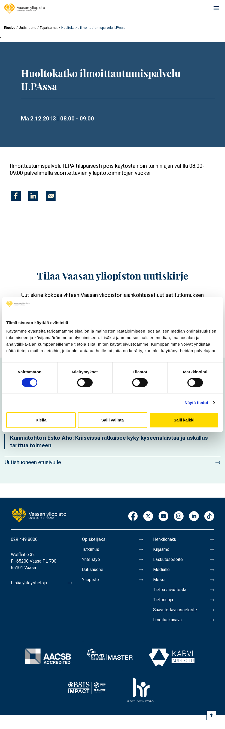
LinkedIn (194, 516)
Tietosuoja (163, 599)
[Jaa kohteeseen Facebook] (16, 196)
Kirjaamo (161, 549)
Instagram (179, 516)
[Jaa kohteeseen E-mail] (51, 196)
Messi (159, 579)
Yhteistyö (91, 559)
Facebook (133, 516)
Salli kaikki (184, 420)
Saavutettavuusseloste (175, 609)
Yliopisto (90, 579)
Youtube (163, 516)
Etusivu (9, 28)
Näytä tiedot (196, 402)
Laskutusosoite (168, 559)
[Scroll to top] (211, 715)
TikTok (209, 516)
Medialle (161, 569)
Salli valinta (112, 420)
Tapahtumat (49, 28)
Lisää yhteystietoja (29, 582)
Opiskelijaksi (94, 539)
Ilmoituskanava (167, 619)
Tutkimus (90, 549)
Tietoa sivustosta (169, 589)
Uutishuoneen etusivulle (33, 462)
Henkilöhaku (164, 539)
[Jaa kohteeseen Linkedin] (33, 196)
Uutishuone (27, 28)
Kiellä (40, 420)
